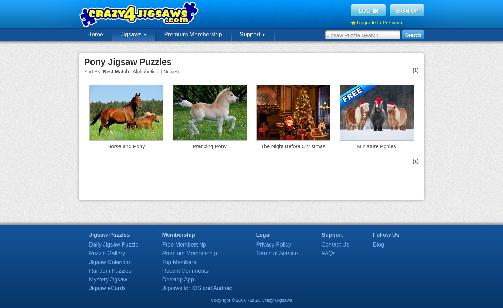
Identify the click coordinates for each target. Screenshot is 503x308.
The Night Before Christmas (293, 146)
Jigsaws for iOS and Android (197, 288)
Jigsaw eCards (107, 288)
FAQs (329, 253)
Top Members (179, 262)
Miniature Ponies (376, 146)
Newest (171, 71)
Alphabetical (146, 71)
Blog (378, 245)
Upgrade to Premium (379, 22)
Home (95, 34)
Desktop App (178, 280)
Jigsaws (133, 34)
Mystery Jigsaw (108, 280)
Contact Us (335, 245)
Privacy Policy (273, 245)
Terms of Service (277, 253)
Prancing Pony (209, 146)
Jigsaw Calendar (109, 262)
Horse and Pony (126, 146)
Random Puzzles (110, 271)
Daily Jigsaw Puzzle (113, 245)
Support (252, 34)
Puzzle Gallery (107, 253)
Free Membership (184, 245)
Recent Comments (185, 271)
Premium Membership (193, 34)
